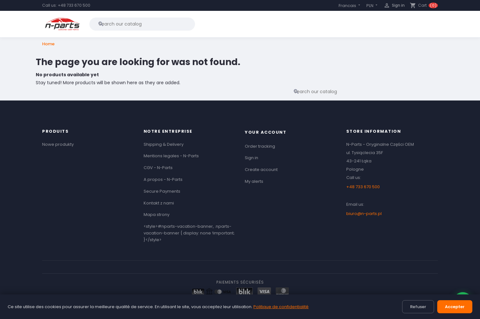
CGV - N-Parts (158, 168)
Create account (261, 170)
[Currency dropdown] (372, 5)
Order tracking (260, 146)
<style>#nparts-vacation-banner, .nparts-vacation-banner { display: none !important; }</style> (189, 233)
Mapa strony (156, 214)
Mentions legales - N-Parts (171, 156)
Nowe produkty (58, 144)
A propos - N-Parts (163, 179)
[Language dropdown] (350, 5)
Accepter (455, 307)
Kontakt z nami (159, 203)
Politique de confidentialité (281, 307)
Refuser (418, 307)
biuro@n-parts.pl (364, 214)
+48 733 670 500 (74, 5)
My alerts (254, 181)
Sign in (251, 158)
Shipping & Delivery (164, 144)
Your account (265, 132)
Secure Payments (162, 191)
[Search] (142, 24)
